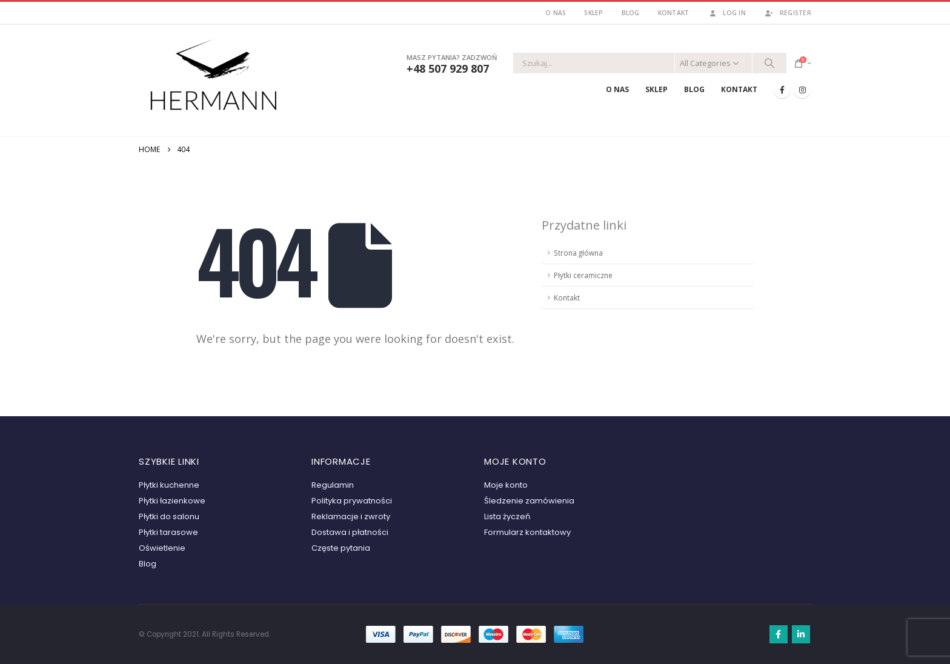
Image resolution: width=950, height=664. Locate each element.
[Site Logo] (214, 78)
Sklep (593, 12)
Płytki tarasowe (168, 532)
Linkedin (801, 634)
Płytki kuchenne (169, 485)
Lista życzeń (507, 516)
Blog (631, 12)
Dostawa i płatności (349, 532)
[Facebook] (782, 89)
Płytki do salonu (169, 516)
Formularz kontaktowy (527, 532)
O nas (555, 12)
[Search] (769, 63)
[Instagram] (802, 89)
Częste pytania (340, 548)
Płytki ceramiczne (583, 275)
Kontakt (673, 12)
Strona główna (578, 252)
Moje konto (506, 485)
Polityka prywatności (351, 500)
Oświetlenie (162, 548)
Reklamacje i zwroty (350, 516)
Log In (726, 12)
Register (787, 12)
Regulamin (332, 485)
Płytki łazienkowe (172, 500)
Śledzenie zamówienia (529, 500)
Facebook (778, 634)
